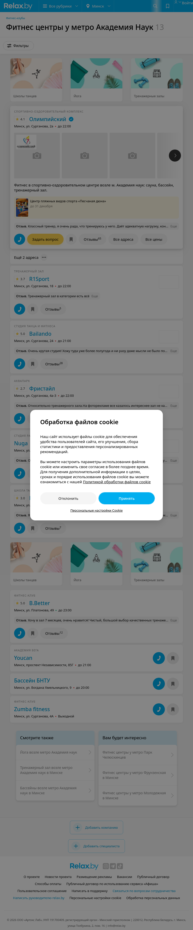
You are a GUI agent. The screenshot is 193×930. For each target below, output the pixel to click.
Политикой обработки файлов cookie (117, 481)
